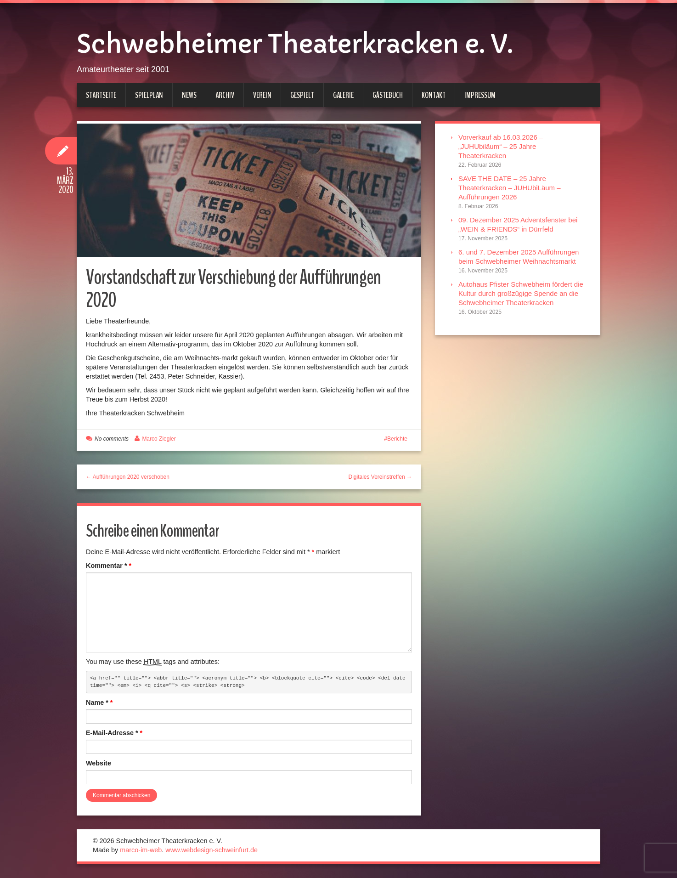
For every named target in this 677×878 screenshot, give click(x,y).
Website (98, 763)
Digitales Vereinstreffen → (380, 477)
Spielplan (149, 95)
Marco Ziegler (158, 439)
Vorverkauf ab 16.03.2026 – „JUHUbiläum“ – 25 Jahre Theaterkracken (500, 146)
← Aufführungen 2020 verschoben (127, 477)
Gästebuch (387, 95)
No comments (112, 439)
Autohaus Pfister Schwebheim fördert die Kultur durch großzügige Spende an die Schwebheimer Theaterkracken (520, 293)
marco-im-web (141, 850)
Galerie (343, 95)
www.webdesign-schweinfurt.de (211, 850)
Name (99, 702)
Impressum (480, 95)
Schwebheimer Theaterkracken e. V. (295, 44)
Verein (262, 95)
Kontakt (434, 95)
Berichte (397, 439)
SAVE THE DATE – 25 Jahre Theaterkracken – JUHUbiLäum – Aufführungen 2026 (509, 188)
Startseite (101, 95)
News (189, 95)
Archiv (224, 95)
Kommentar (108, 565)
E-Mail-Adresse (114, 732)
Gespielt (302, 95)
